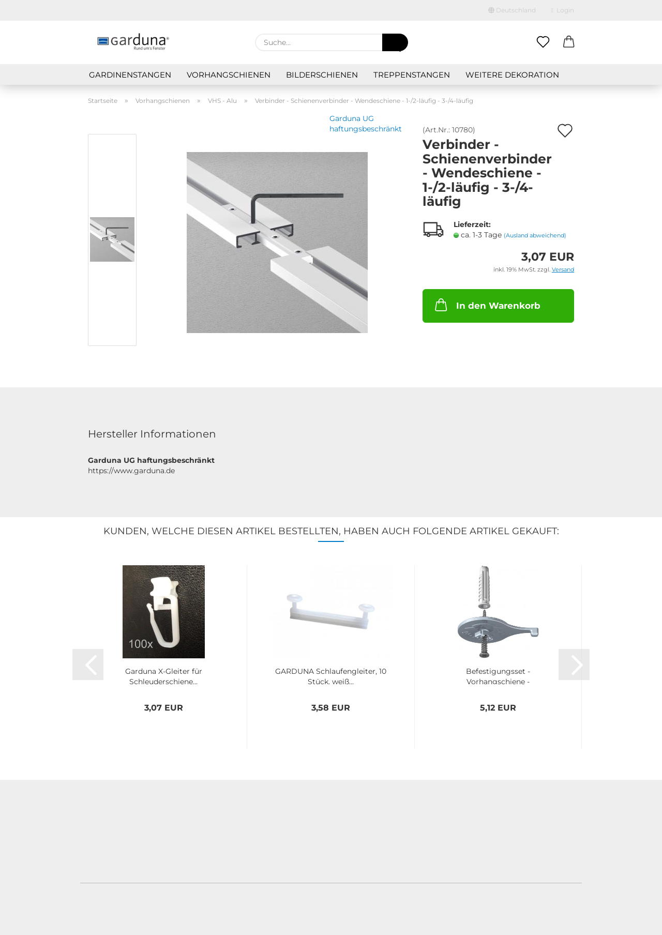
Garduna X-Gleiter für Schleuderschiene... (163, 675)
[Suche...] (395, 42)
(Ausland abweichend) (535, 235)
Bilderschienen (322, 75)
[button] (569, 42)
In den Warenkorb (486, 304)
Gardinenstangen (130, 75)
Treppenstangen (411, 75)
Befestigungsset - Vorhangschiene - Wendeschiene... (498, 675)
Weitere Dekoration (512, 75)
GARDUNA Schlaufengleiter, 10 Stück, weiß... (330, 675)
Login (562, 10)
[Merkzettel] (543, 42)
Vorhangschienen (228, 75)
